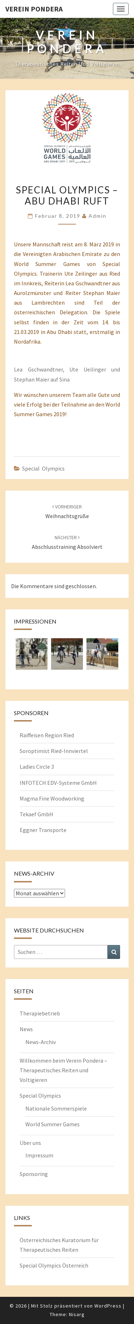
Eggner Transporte (43, 829)
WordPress (107, 1306)
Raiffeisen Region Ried (47, 735)
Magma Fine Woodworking (52, 798)
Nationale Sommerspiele (56, 1108)
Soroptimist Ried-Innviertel (54, 750)
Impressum (39, 1155)
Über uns (30, 1142)
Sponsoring (34, 1173)
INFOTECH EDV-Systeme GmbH (58, 782)
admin (97, 216)
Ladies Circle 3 (37, 766)
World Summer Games (52, 1124)
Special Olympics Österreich (54, 1265)
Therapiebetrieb (40, 1013)
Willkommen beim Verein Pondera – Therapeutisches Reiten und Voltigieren (63, 1070)
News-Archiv (40, 1041)
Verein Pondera (34, 8)
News (26, 1029)
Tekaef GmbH (36, 814)
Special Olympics (43, 468)
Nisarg (77, 1314)
